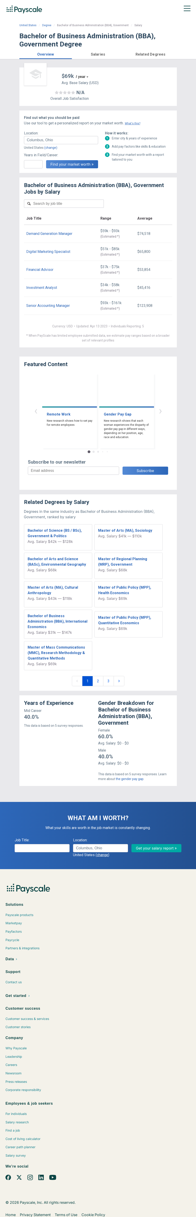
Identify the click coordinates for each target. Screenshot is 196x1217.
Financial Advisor (39, 269)
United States (28, 25)
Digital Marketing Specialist (48, 251)
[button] (45, 53)
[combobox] (61, 140)
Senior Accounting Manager (48, 305)
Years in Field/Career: (41, 155)
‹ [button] (35, 410)
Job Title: (22, 840)
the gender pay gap (130, 779)
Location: (31, 133)
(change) (50, 147)
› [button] (160, 410)
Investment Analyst (41, 287)
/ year (81, 77)
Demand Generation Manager (49, 233)
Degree (46, 25)
